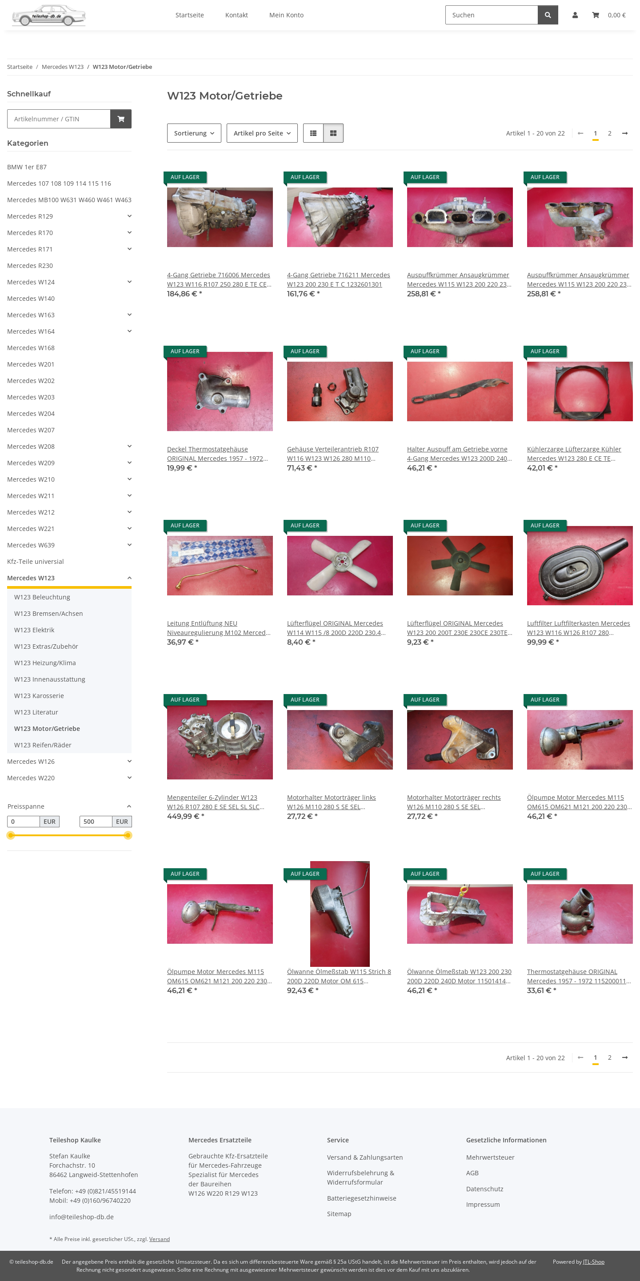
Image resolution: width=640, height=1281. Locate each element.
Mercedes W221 (31, 528)
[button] (313, 133)
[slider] (10, 835)
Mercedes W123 (31, 578)
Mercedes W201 (31, 364)
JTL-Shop (593, 1261)
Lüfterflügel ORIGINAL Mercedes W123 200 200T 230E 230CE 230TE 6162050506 (457, 628)
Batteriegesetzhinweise (361, 1198)
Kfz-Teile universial (35, 561)
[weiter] (625, 133)
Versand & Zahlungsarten (365, 1157)
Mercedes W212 (31, 512)
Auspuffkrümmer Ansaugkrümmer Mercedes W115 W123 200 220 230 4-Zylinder (458, 280)
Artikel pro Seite (258, 133)
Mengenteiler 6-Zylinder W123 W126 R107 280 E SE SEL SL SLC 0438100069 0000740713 (213, 802)
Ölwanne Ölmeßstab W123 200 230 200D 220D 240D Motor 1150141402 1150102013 (460, 976)
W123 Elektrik (34, 630)
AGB (472, 1173)
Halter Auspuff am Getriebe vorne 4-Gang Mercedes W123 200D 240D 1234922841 (459, 454)
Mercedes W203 (31, 397)
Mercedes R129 (30, 216)
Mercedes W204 (31, 413)
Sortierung (190, 133)
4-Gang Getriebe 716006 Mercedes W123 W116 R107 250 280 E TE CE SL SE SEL (218, 280)
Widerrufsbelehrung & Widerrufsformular (360, 1177)
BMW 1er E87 (27, 167)
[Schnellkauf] (59, 118)
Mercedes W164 (31, 331)
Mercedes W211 (31, 495)
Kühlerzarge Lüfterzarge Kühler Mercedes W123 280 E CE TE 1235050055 (574, 454)
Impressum (483, 1204)
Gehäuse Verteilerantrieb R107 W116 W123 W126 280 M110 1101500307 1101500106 (333, 454)
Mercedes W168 (31, 347)
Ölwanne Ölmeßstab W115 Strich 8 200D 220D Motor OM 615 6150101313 (339, 976)
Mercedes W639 (31, 545)
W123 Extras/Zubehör (46, 646)
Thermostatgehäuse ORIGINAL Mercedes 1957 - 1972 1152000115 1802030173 (578, 976)
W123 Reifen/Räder (43, 745)
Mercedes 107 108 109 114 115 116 (59, 183)
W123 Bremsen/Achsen (48, 613)
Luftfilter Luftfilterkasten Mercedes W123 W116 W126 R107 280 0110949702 (578, 628)
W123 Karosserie (39, 695)
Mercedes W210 (31, 479)
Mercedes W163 (31, 315)
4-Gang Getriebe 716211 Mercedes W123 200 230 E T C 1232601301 (338, 279)
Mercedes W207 (31, 430)
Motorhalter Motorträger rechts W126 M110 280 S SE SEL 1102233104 (454, 802)
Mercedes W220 (31, 778)
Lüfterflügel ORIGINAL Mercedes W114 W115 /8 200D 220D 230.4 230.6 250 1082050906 (335, 628)
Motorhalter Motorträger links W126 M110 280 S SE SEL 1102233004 (331, 802)
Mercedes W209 (31, 463)
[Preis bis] (96, 821)
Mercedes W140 (31, 298)
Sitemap (339, 1213)
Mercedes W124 (31, 282)
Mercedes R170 (30, 232)
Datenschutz (485, 1189)
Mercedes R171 (30, 249)
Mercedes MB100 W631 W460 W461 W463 (69, 200)
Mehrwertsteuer (490, 1157)
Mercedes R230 (30, 265)
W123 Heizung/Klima (45, 662)
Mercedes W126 (31, 761)
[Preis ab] (23, 821)
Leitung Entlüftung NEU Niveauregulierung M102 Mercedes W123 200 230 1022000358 (219, 628)
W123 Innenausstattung (49, 679)
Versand (159, 1239)
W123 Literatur (36, 712)
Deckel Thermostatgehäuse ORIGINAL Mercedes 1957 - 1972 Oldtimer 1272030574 (215, 454)
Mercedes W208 (31, 446)
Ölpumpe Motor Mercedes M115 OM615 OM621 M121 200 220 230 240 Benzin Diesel (577, 802)
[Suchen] (491, 14)
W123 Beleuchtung (42, 597)
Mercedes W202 (31, 380)
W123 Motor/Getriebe (47, 728)
